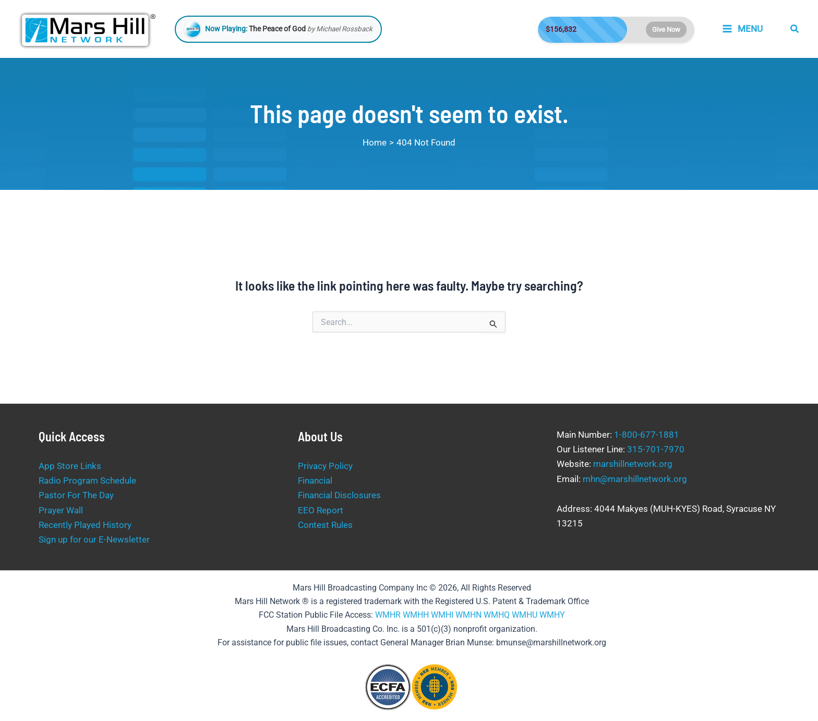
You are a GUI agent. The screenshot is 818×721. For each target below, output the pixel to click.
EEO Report (320, 510)
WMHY (552, 615)
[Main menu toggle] (742, 29)
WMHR (388, 615)
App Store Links (70, 466)
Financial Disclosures (339, 495)
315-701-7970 (655, 449)
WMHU (524, 615)
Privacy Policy (325, 466)
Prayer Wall (61, 510)
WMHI (442, 615)
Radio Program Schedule (87, 480)
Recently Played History (85, 525)
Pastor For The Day (76, 495)
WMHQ (497, 615)
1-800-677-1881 (646, 434)
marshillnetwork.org (632, 464)
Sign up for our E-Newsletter (94, 539)
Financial (315, 480)
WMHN (468, 615)
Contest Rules (325, 525)
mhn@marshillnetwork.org (635, 479)
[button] (795, 28)
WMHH (416, 615)
